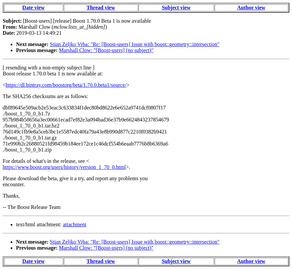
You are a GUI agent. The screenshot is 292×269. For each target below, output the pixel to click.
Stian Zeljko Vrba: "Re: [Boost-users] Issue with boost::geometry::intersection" (134, 44)
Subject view (176, 7)
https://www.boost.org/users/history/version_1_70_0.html (64, 167)
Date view (33, 7)
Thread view (100, 7)
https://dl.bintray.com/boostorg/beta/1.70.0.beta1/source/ (66, 85)
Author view (251, 7)
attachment (74, 224)
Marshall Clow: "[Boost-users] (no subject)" (106, 50)
